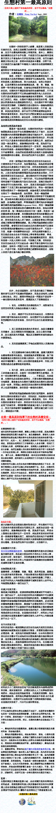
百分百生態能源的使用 (11, 551)
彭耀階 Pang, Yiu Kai (27, 14)
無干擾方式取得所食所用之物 (37, 749)
